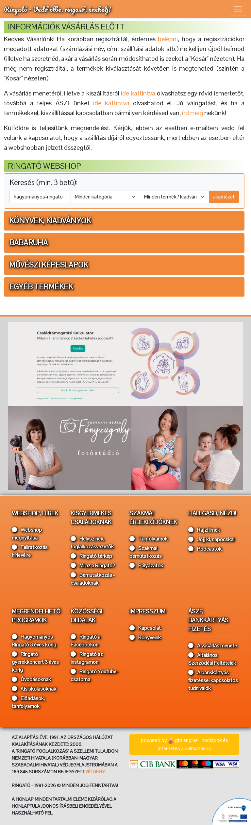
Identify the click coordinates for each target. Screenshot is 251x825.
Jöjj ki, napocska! (211, 539)
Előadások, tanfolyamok (28, 702)
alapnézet (224, 196)
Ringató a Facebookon (85, 640)
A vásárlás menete (212, 645)
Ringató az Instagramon (87, 658)
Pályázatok (146, 565)
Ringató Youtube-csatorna (94, 675)
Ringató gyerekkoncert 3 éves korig (35, 662)
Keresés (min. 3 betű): (43, 182)
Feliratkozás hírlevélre (30, 551)
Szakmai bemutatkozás (145, 552)
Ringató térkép (91, 556)
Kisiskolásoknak (34, 688)
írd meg (192, 113)
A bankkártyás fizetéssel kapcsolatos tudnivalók (213, 680)
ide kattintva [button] (138, 93)
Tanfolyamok (148, 538)
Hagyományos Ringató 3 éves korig (34, 640)
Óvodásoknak (31, 679)
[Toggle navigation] (238, 9)
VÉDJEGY (95, 772)
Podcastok (205, 548)
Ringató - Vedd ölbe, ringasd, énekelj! (57, 9)
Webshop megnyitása (27, 533)
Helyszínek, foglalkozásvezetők (92, 542)
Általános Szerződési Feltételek (212, 659)
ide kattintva (111, 103)
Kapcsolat (145, 628)
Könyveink (145, 637)
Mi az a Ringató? (93, 565)
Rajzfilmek (204, 529)
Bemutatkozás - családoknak (93, 579)
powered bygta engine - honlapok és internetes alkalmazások (184, 744)
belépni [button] (168, 39)
